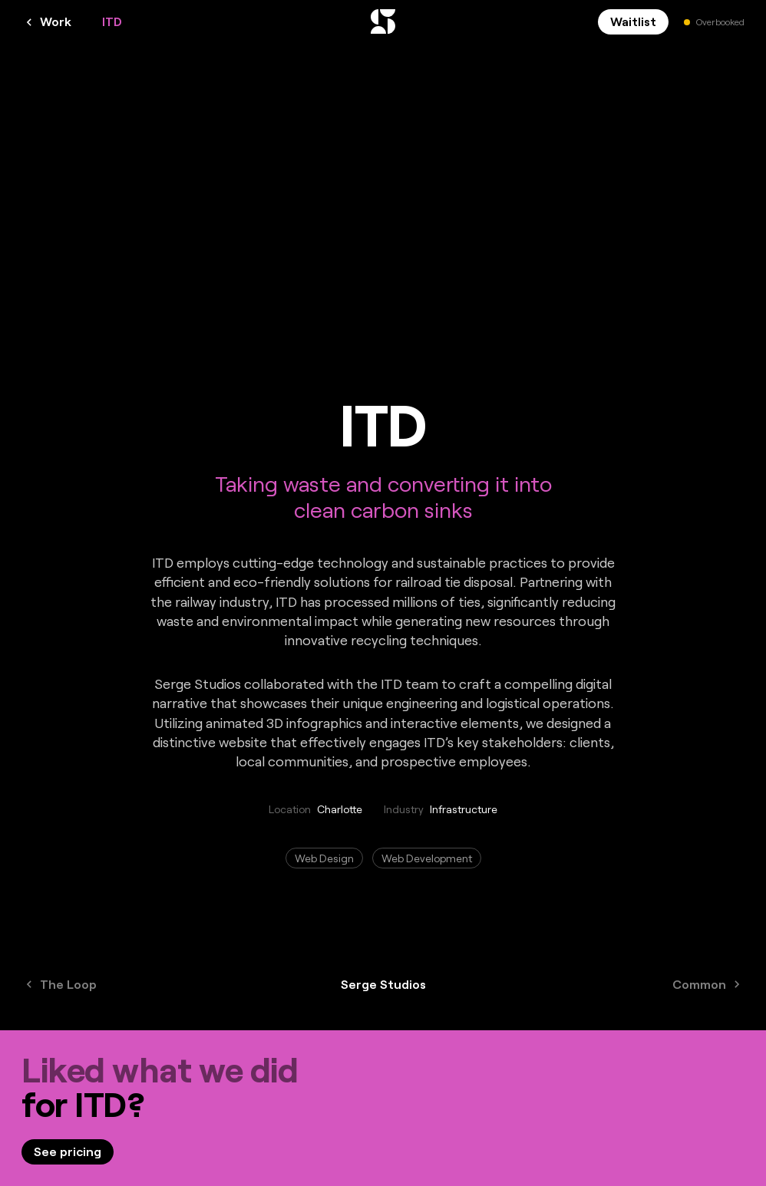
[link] (67, 1152)
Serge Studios (383, 984)
